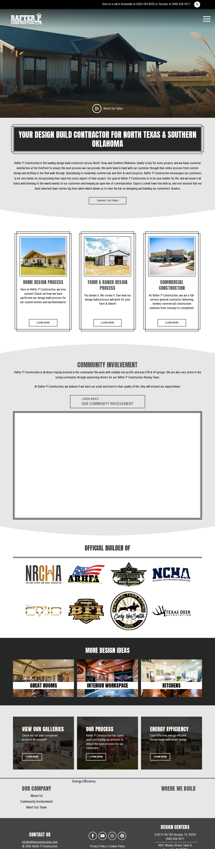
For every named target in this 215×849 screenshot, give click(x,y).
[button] (197, 5)
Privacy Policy (98, 846)
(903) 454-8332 (145, 4)
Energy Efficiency (84, 781)
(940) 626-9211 (181, 4)
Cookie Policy (117, 846)
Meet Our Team (36, 807)
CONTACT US (40, 834)
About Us (36, 796)
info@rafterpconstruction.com (40, 842)
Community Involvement (36, 801)
